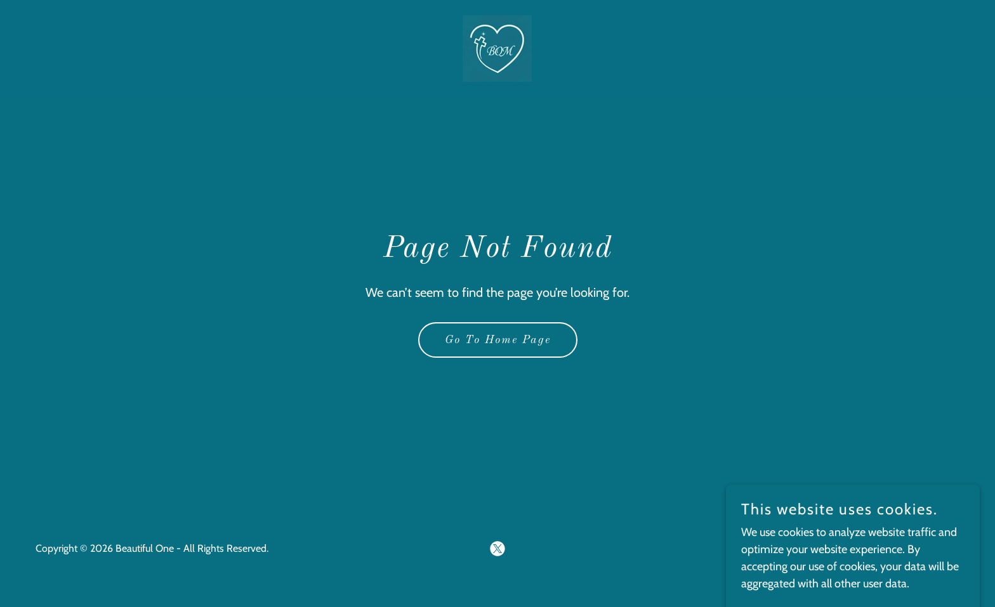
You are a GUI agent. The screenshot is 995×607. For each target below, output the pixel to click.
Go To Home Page (498, 340)
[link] (497, 48)
